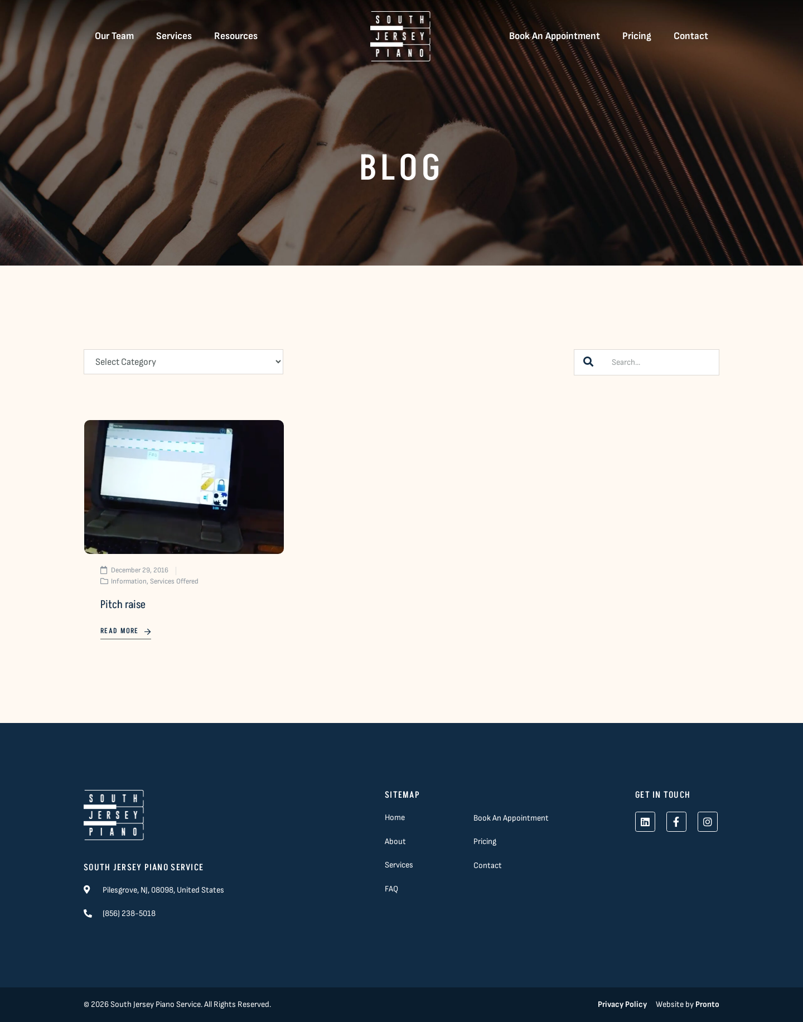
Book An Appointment (554, 36)
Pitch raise (123, 605)
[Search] (588, 362)
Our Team (114, 36)
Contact (691, 36)
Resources (236, 36)
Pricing (636, 36)
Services (174, 36)
